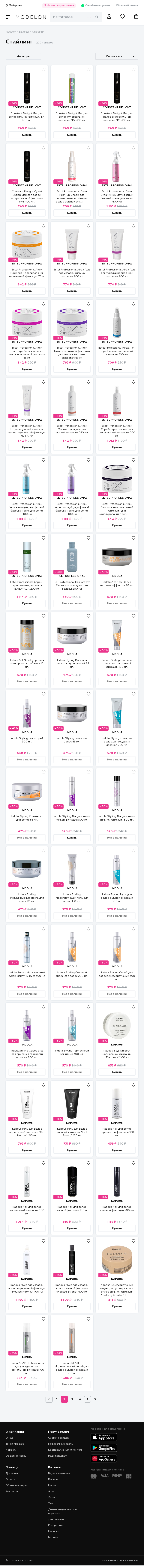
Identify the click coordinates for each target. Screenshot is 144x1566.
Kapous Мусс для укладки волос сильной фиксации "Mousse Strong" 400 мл (72, 1288)
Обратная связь (16, 1456)
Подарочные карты (60, 1444)
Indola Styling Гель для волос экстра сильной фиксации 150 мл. (117, 663)
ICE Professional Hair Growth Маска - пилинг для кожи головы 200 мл (72, 585)
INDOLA (117, 576)
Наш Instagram (57, 1456)
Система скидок (58, 1438)
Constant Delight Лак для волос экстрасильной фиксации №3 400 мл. (117, 117)
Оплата (10, 1479)
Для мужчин (56, 1519)
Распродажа (56, 1525)
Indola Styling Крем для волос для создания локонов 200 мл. (117, 741)
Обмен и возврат (17, 1485)
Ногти (52, 1485)
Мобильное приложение (59, 5)
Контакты (12, 1491)
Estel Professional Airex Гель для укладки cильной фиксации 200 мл (72, 273)
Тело (51, 1503)
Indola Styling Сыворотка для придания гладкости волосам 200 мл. (27, 1054)
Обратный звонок (127, 5)
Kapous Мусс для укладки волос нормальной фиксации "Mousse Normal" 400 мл (27, 1288)
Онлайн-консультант (95, 5)
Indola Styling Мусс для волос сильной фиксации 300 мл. (117, 898)
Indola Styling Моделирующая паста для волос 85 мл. (27, 898)
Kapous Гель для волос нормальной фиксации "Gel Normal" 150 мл (26, 1132)
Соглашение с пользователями (120, 1560)
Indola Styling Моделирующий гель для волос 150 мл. (72, 898)
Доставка (12, 1473)
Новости (11, 1450)
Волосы (24, 32)
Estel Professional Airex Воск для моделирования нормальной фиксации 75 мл (27, 273)
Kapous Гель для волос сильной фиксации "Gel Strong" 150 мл (72, 1132)
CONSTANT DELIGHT (27, 107)
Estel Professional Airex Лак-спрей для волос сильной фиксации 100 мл (116, 351)
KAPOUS (117, 1044)
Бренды (53, 1537)
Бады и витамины (59, 1473)
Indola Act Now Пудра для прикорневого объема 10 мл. (27, 663)
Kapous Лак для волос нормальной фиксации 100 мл (117, 1132)
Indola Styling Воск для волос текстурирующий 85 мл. (72, 663)
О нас (9, 1438)
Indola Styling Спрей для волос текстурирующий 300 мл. (117, 976)
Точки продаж (15, 1444)
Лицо (51, 1497)
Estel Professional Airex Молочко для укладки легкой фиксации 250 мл (72, 429)
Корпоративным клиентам (65, 1450)
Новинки (53, 1531)
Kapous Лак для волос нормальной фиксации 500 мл (27, 1210)
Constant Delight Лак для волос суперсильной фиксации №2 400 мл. (72, 117)
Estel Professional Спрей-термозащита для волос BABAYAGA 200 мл (27, 585)
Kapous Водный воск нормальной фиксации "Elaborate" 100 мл (117, 1054)
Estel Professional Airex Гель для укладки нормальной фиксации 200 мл (117, 273)
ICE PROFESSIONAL (71, 576)
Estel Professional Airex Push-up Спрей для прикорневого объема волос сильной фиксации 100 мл (72, 198)
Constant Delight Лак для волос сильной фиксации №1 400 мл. (27, 117)
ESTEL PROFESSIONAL (72, 185)
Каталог (11, 32)
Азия (51, 1491)
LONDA (27, 1357)
